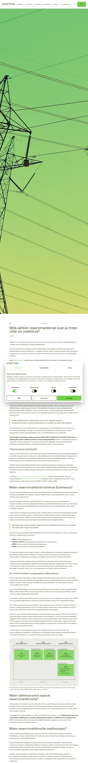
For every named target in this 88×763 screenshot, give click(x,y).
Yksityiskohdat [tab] (44, 368)
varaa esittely (81, 4)
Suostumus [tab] (18, 368)
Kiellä (19, 398)
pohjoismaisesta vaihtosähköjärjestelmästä (32, 476)
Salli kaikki (69, 398)
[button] (21, 4)
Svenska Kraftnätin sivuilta (31, 479)
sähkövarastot (19, 360)
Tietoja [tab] (70, 368)
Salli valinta (44, 398)
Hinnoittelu (38, 4)
